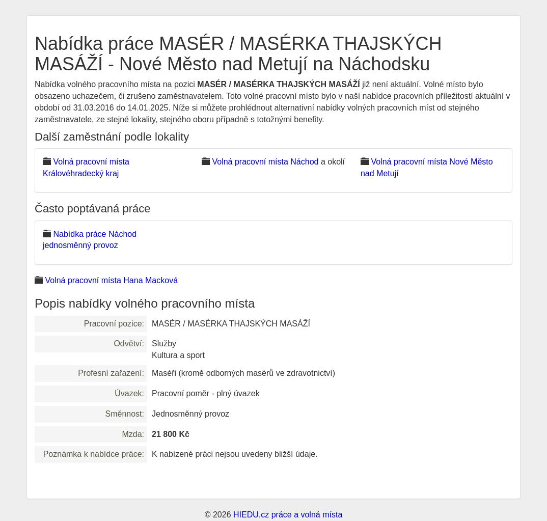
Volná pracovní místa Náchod (265, 161)
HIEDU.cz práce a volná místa (287, 514)
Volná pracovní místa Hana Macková (111, 280)
